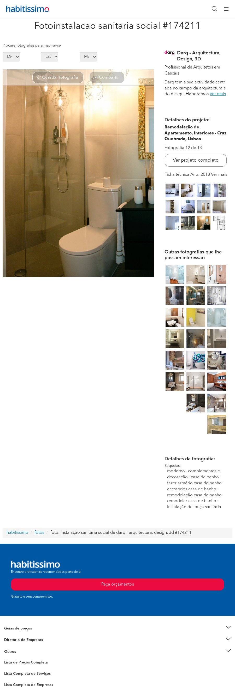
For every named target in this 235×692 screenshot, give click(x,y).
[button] (117, 628)
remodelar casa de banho (191, 501)
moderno (176, 471)
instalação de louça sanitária (194, 507)
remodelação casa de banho (194, 495)
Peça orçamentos (117, 584)
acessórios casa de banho (191, 489)
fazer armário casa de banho (194, 483)
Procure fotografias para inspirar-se (32, 45)
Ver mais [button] (218, 94)
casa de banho (205, 477)
